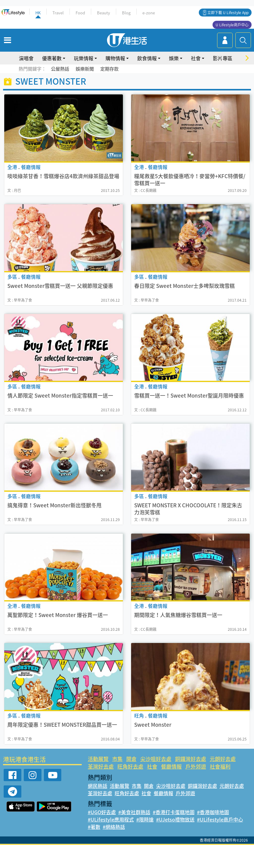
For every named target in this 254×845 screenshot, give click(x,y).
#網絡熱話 (114, 826)
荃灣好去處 (101, 766)
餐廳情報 (171, 766)
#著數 (94, 826)
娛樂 (174, 58)
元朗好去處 (223, 758)
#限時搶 (145, 819)
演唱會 (26, 58)
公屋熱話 (60, 68)
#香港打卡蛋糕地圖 (174, 812)
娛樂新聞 (85, 68)
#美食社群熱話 (134, 812)
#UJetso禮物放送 (175, 819)
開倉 (131, 758)
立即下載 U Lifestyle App (228, 12)
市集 (117, 758)
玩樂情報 (83, 58)
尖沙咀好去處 (155, 758)
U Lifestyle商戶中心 (232, 25)
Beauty (103, 13)
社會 (196, 58)
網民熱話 (97, 785)
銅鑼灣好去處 (190, 758)
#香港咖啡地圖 (213, 812)
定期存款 (109, 68)
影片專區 (222, 58)
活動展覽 (98, 758)
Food (80, 13)
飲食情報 (147, 58)
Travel (58, 13)
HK (38, 13)
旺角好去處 (130, 766)
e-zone (148, 13)
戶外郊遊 (195, 766)
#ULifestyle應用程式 (111, 819)
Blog (126, 13)
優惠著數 (52, 58)
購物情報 (115, 58)
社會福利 (220, 766)
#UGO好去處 (102, 812)
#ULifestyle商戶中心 (220, 819)
